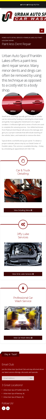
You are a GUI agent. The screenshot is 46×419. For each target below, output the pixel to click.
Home (23, 5)
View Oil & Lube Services (23, 274)
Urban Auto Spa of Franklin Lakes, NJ (16, 390)
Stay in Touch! (10, 354)
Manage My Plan (32, 5)
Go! (31, 378)
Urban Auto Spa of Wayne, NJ (13, 397)
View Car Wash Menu (23, 338)
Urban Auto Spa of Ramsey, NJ (13, 393)
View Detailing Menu (23, 210)
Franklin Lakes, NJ (30, 37)
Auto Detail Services (14, 37)
